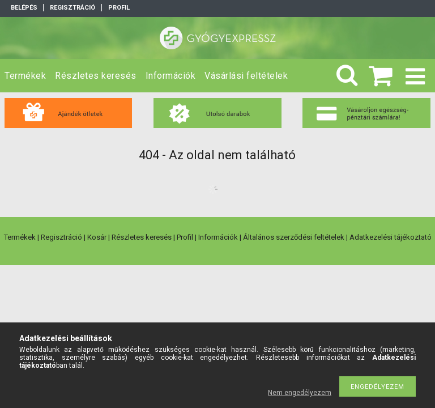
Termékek (20, 237)
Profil (185, 237)
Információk (218, 237)
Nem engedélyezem (299, 393)
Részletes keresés (142, 237)
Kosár (96, 237)
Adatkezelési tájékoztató (390, 237)
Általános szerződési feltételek (293, 237)
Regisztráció (61, 237)
